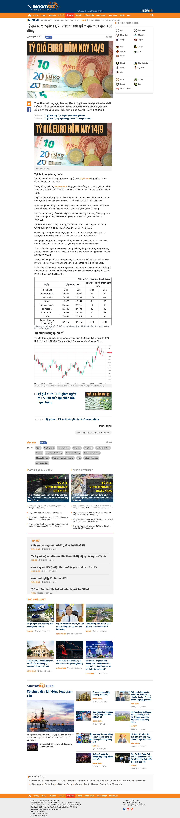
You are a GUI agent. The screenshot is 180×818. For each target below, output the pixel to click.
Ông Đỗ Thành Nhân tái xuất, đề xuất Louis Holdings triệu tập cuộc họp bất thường (70, 626)
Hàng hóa (96, 746)
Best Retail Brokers (91, 784)
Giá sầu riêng (49, 784)
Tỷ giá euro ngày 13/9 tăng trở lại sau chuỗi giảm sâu (65, 116)
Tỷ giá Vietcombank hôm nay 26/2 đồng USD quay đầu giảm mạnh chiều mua (48, 518)
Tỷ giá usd (61, 780)
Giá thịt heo (61, 784)
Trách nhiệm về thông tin (39, 815)
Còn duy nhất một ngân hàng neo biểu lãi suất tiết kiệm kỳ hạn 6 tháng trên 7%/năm (68, 556)
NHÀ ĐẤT (78, 15)
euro (79, 458)
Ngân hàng (46, 20)
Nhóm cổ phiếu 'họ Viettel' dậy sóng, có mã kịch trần (56, 745)
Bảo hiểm (74, 20)
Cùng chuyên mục (83, 470)
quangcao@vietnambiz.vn (136, 805)
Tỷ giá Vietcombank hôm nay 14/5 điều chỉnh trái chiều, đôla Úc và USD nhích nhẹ (92, 514)
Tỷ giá (83, 20)
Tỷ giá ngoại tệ (50, 780)
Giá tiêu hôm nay (112, 780)
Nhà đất (88, 631)
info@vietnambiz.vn (42, 813)
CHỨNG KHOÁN (89, 15)
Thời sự (33, 593)
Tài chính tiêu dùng (111, 20)
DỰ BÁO (43, 15)
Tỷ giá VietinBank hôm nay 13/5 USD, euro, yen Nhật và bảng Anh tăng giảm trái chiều (93, 520)
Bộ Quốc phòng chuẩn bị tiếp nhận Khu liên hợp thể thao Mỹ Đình (60, 589)
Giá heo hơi (91, 780)
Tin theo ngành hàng (127, 23)
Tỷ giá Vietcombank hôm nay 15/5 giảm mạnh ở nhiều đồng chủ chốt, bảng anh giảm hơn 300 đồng (93, 507)
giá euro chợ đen (42, 463)
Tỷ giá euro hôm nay (73, 453)
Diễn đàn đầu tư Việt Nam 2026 (111, 784)
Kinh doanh (90, 674)
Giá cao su (78, 784)
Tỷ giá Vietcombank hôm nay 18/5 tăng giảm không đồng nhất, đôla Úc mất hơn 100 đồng (90, 498)
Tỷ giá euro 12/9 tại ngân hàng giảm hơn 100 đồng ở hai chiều (68, 119)
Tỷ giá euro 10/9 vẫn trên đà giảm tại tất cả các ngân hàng (72, 419)
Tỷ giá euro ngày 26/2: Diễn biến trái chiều (45, 513)
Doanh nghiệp (35, 571)
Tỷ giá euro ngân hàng (91, 453)
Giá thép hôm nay (37, 784)
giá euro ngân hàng (91, 458)
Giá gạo (69, 784)
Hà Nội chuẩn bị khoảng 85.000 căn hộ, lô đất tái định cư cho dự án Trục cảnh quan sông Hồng (141, 717)
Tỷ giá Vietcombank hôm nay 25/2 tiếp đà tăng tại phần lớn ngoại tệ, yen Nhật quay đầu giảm (48, 525)
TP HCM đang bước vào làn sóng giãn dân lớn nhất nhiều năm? (98, 625)
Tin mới (36, 540)
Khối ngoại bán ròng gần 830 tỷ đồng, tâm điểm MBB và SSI (58, 545)
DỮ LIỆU (122, 15)
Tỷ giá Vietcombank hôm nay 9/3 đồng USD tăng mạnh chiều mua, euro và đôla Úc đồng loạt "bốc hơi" (48, 498)
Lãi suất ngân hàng (127, 780)
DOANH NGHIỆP (101, 15)
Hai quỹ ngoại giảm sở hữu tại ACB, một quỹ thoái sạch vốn (40, 625)
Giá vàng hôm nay (37, 780)
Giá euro (39, 453)
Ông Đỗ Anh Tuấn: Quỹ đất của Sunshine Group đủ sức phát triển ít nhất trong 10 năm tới (141, 758)
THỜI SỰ (36, 15)
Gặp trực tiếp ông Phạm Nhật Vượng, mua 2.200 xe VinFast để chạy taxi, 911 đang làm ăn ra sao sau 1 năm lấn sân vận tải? (98, 665)
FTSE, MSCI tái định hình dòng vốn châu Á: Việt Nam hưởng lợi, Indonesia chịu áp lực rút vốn (40, 663)
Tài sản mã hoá (60, 20)
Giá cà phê (100, 780)
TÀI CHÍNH (69, 15)
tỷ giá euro (85, 178)
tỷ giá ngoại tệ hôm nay (54, 453)
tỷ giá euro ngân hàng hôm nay (63, 458)
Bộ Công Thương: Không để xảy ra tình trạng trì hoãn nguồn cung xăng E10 (103, 738)
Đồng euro (77, 448)
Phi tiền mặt (94, 20)
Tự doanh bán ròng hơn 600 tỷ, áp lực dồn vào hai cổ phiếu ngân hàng (69, 662)
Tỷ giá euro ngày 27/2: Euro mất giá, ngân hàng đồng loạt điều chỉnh (47, 507)
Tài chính (33, 20)
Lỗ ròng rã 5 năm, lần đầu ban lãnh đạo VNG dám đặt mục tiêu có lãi (141, 737)
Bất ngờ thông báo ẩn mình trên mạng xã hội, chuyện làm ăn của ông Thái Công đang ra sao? (141, 696)
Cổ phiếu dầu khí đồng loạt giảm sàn (50, 693)
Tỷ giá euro (88, 448)
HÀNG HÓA (52, 15)
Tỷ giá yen (71, 780)
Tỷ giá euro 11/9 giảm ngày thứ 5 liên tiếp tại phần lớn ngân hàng (57, 398)
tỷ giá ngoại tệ (49, 448)
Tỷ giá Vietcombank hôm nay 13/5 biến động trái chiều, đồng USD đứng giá (92, 527)
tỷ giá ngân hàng (63, 448)
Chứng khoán (35, 549)
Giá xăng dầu (141, 780)
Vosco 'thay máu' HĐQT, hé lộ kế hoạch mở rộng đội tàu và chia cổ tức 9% (64, 567)
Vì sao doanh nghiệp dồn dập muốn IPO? (49, 578)
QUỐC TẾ (61, 15)
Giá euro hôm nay (42, 458)
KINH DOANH (113, 15)
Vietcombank (60, 186)
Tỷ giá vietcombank (103, 448)
